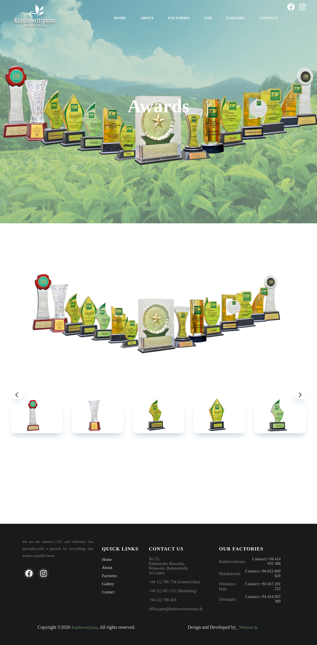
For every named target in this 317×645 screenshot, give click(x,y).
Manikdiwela (230, 574)
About (147, 18)
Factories (179, 18)
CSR (208, 18)
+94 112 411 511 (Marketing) (172, 591)
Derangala (227, 599)
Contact (268, 18)
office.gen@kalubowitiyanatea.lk (176, 609)
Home (120, 18)
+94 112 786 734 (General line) (174, 582)
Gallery (235, 18)
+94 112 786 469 (162, 600)
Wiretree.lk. (248, 627)
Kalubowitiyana (232, 561)
